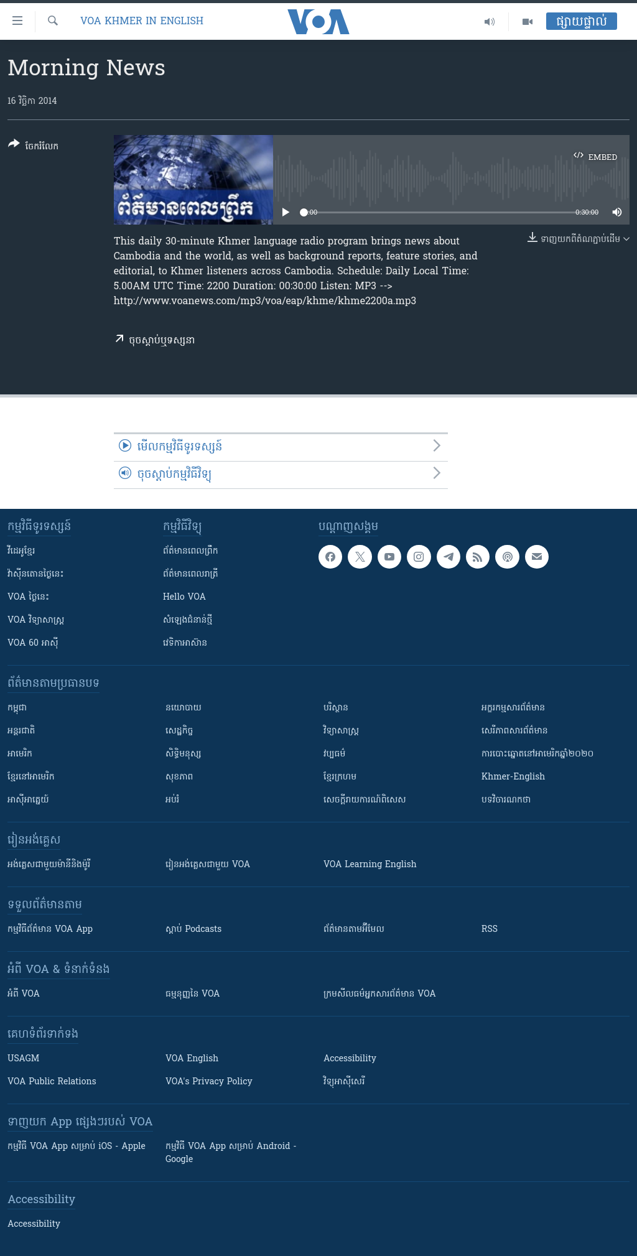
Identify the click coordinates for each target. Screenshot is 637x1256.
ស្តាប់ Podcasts (193, 929)
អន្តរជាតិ (21, 731)
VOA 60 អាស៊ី (32, 643)
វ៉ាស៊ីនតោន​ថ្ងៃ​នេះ (35, 574)
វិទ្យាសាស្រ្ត (341, 731)
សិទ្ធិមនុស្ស (183, 754)
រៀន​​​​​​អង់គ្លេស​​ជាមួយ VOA (207, 865)
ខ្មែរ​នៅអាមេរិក (31, 777)
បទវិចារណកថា (506, 800)
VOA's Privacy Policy (209, 1082)
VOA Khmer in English (141, 21)
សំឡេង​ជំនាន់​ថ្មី (187, 620)
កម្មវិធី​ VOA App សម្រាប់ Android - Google (231, 1153)
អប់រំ (172, 800)
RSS (489, 929)
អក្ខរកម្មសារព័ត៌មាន (513, 708)
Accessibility (349, 1059)
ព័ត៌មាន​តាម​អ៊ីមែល (353, 929)
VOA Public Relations (51, 1082)
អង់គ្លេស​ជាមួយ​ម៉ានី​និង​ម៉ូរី (48, 865)
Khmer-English (513, 777)
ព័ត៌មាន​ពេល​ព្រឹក (190, 551)
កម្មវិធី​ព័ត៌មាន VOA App (50, 929)
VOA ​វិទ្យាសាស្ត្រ (35, 620)
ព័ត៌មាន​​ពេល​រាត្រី (190, 574)
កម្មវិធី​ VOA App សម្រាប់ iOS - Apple (76, 1146)
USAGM (23, 1059)
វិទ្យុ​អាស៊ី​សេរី (344, 1082)
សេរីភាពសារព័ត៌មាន (514, 731)
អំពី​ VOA (23, 994)
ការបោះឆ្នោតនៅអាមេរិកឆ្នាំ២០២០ (537, 754)
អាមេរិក (19, 754)
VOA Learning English (370, 865)
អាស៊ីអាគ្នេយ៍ (28, 800)
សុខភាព (179, 777)
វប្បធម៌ (334, 754)
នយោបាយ (183, 708)
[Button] (33, 147)
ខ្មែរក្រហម (339, 777)
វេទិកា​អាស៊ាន (185, 643)
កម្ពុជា (17, 708)
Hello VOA (184, 597)
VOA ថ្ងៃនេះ (28, 597)
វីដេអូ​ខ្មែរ (21, 551)
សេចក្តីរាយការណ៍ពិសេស (364, 800)
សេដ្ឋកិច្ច (179, 731)
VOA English (191, 1059)
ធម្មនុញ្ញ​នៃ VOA (192, 994)
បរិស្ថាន (335, 708)
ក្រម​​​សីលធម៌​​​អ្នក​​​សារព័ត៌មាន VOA (379, 994)
